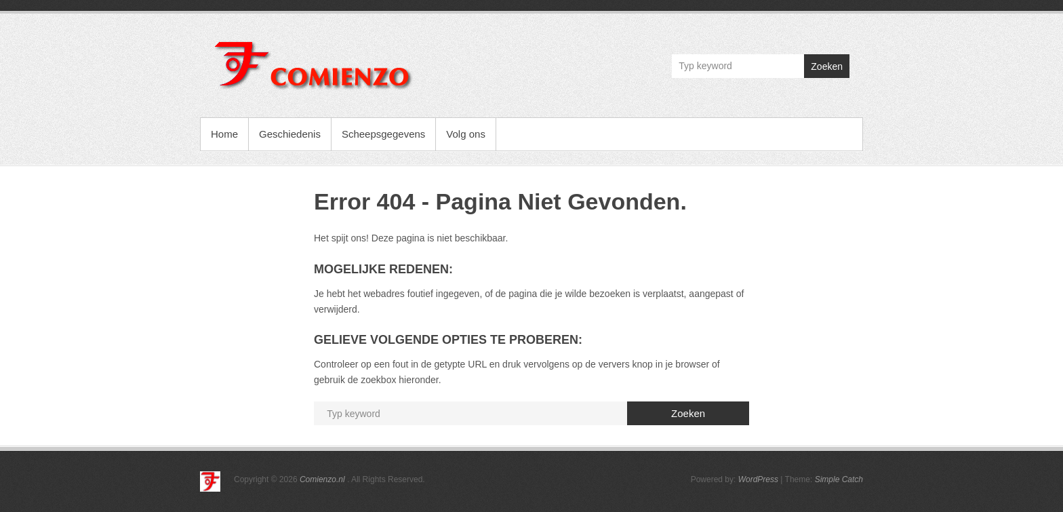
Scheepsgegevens (383, 134)
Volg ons (465, 134)
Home (224, 134)
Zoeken (827, 66)
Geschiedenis (290, 134)
